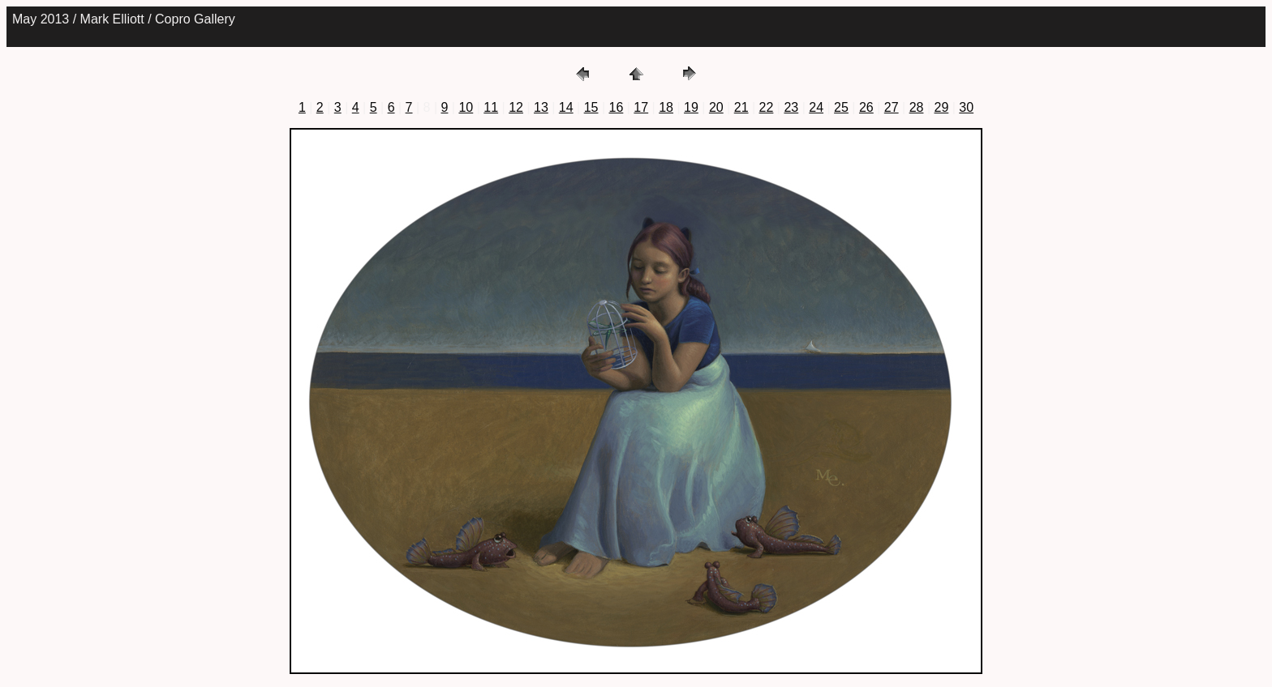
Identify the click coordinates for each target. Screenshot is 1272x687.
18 (666, 107)
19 (691, 107)
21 (741, 107)
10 (465, 107)
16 (616, 107)
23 (791, 107)
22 (766, 107)
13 (541, 107)
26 (866, 107)
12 (516, 107)
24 (816, 107)
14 (566, 107)
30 (966, 107)
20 (716, 107)
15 (591, 107)
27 (891, 107)
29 (941, 107)
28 (916, 107)
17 (641, 107)
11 (490, 107)
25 (841, 107)
